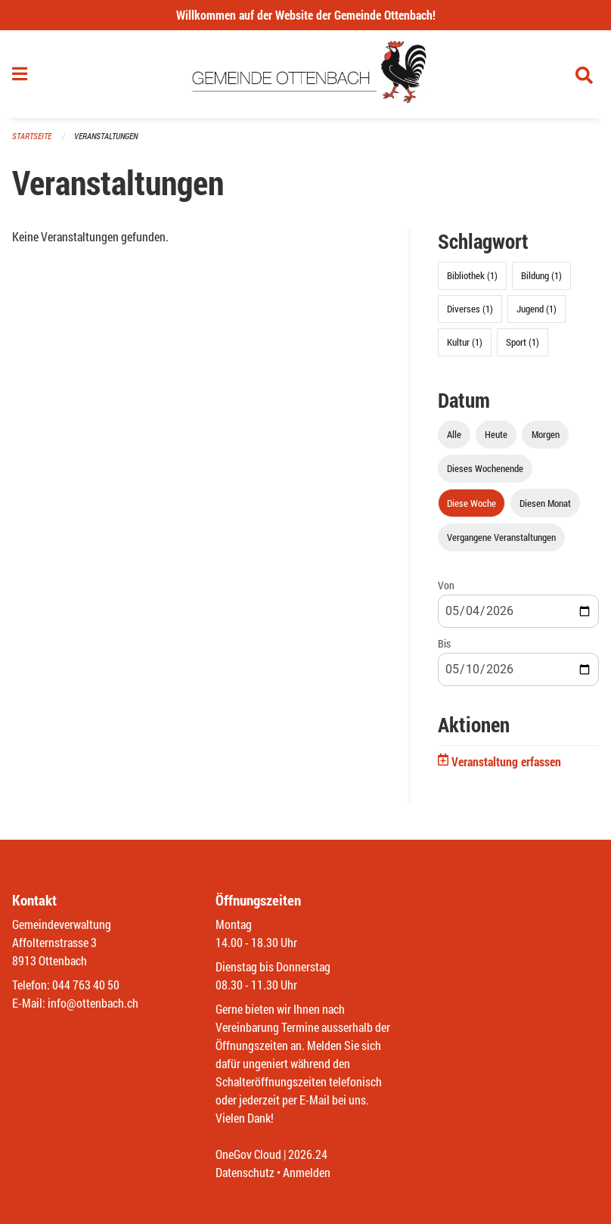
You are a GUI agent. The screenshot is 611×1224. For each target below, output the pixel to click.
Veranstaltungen (106, 135)
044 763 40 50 (85, 985)
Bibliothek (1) (472, 275)
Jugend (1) (536, 309)
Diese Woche (471, 503)
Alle (454, 434)
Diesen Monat (545, 503)
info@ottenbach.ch (93, 1003)
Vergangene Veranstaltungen (501, 537)
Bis (444, 643)
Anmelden (306, 1172)
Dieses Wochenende (485, 468)
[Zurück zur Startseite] (306, 74)
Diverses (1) (470, 309)
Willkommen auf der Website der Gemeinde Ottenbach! (306, 15)
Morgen (546, 434)
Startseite (31, 135)
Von (446, 585)
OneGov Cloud (248, 1154)
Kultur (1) (464, 342)
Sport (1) (522, 342)
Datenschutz (245, 1172)
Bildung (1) (541, 275)
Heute (496, 434)
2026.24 (307, 1154)
